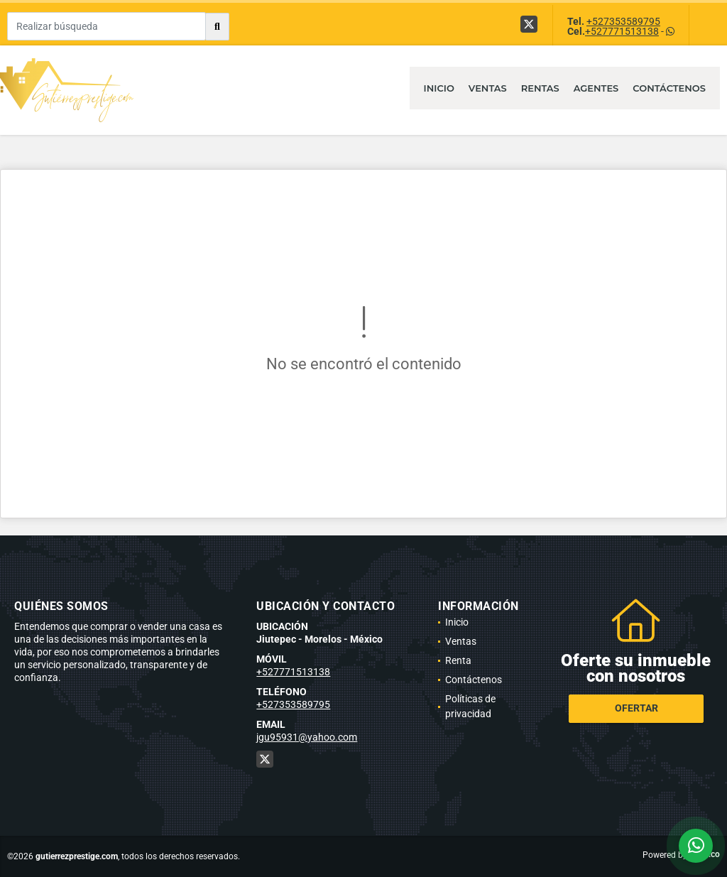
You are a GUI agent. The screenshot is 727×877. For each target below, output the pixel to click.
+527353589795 (623, 21)
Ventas (488, 88)
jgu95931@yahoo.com (306, 737)
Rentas (540, 88)
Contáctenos (669, 88)
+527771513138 (622, 31)
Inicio (439, 88)
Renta (458, 660)
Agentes (596, 88)
